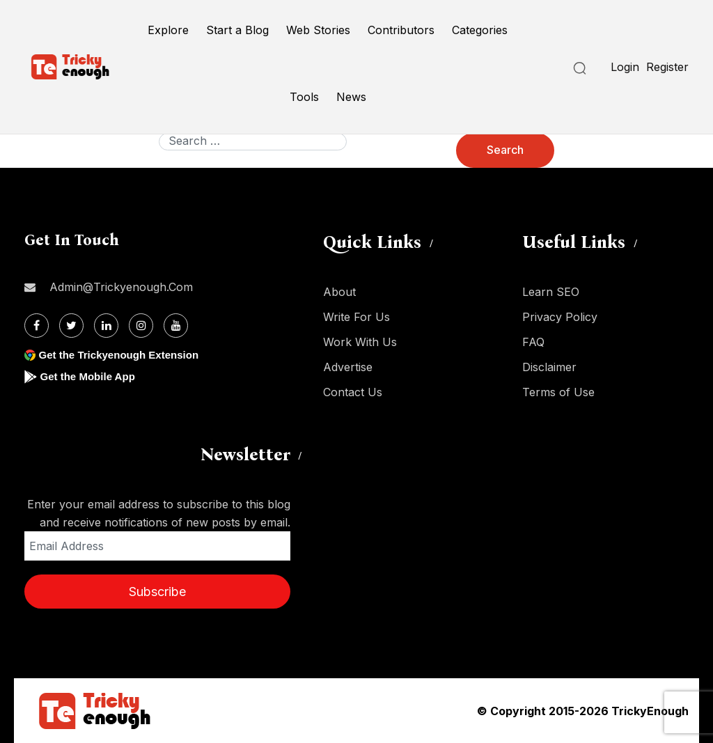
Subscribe (157, 591)
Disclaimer (549, 367)
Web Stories (318, 30)
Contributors (401, 30)
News (351, 97)
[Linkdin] (106, 325)
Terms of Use (558, 392)
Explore (168, 30)
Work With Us (360, 342)
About (339, 292)
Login (625, 67)
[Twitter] (71, 325)
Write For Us (356, 317)
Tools (304, 97)
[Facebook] (36, 325)
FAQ (533, 342)
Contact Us (352, 392)
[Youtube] (176, 325)
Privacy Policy (559, 317)
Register (667, 67)
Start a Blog (237, 30)
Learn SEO (550, 292)
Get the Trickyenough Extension (123, 355)
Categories (480, 30)
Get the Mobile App (90, 376)
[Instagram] (141, 325)
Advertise (348, 367)
